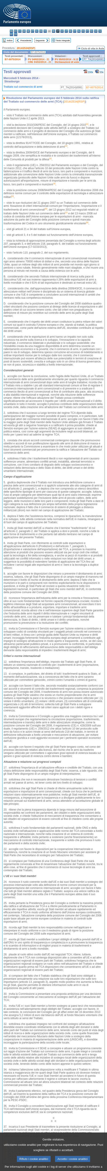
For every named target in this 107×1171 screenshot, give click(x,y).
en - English (41, 31)
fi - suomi (11, 34)
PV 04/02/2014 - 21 (38, 59)
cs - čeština (20, 31)
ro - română (91, 31)
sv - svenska (15, 34)
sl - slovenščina (100, 31)
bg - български (11, 31)
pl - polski (83, 31)
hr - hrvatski (53, 31)
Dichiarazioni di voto (67, 62)
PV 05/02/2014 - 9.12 (66, 59)
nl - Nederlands (79, 31)
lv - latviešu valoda (62, 31)
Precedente (25, 40)
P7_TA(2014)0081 (93, 59)
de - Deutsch (28, 31)
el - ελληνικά (36, 31)
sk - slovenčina (95, 31)
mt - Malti (74, 31)
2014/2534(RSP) (26, 48)
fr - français (45, 31)
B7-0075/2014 (12, 59)
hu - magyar (70, 31)
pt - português (87, 31)
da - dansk (24, 31)
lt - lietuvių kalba (66, 31)
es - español (15, 31)
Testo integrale (63, 40)
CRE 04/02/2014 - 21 (39, 62)
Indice (10, 40)
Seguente (40, 40)
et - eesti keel (32, 31)
